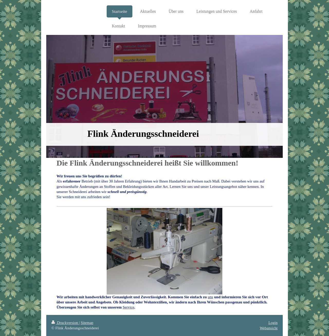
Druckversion (65, 323)
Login (273, 323)
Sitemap (87, 323)
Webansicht (269, 328)
